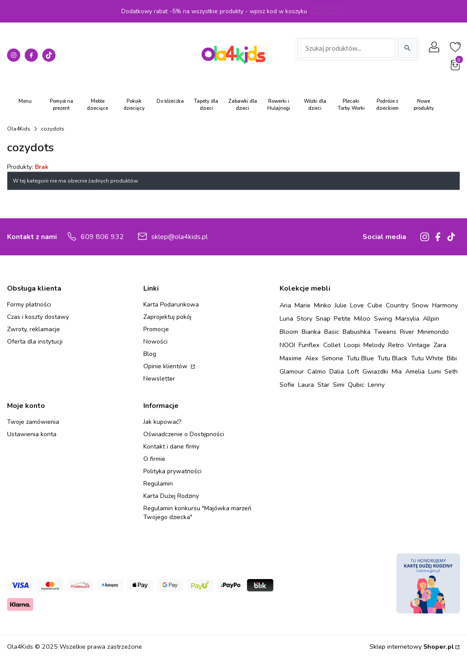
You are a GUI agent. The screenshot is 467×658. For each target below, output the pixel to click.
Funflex (309, 344)
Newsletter (159, 378)
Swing (383, 318)
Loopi (352, 344)
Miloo (362, 318)
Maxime (291, 358)
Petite (342, 318)
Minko (322, 305)
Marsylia (407, 318)
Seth (451, 371)
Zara (439, 344)
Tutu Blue (360, 358)
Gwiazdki (375, 371)
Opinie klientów (166, 366)
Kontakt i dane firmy (171, 446)
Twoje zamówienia (33, 422)
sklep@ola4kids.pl (179, 237)
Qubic (356, 384)
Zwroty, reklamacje (33, 329)
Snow (420, 305)
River (407, 331)
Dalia (336, 371)
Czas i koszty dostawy (38, 317)
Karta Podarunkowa (171, 304)
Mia (397, 371)
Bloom (289, 331)
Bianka (311, 331)
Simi (338, 384)
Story (304, 318)
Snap (323, 318)
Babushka (356, 331)
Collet (331, 344)
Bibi (452, 358)
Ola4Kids (18, 128)
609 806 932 (102, 237)
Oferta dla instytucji (35, 341)
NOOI (287, 344)
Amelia (415, 371)
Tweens (385, 331)
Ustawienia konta (31, 434)
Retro (396, 344)
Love (357, 305)
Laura (306, 384)
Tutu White (427, 358)
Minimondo (433, 331)
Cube (374, 305)
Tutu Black (392, 358)
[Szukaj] (407, 48)
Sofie (287, 384)
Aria (285, 305)
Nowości (155, 341)
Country (397, 305)
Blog (149, 354)
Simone (332, 358)
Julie (341, 305)
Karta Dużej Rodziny (171, 496)
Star (323, 384)
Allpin (431, 318)
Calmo (316, 371)
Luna (286, 318)
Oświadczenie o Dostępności (183, 434)
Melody (374, 344)
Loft (353, 371)
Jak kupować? (162, 422)
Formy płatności (29, 304)
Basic (331, 331)
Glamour (292, 371)
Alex (311, 358)
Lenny (376, 384)
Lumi (434, 371)
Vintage (418, 344)
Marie (302, 305)
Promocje (156, 329)
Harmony (445, 305)
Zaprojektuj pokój (167, 317)
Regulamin (158, 483)
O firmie (154, 459)
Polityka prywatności (172, 471)
